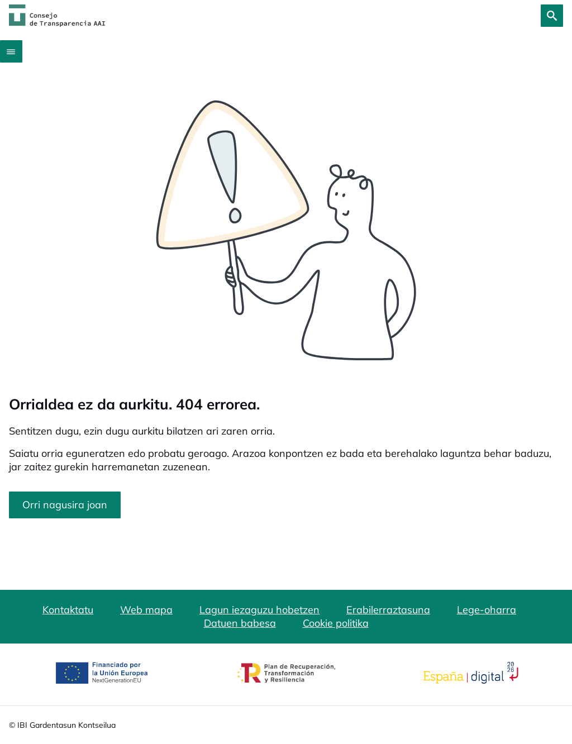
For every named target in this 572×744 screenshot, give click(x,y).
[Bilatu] (552, 15)
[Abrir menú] (11, 51)
